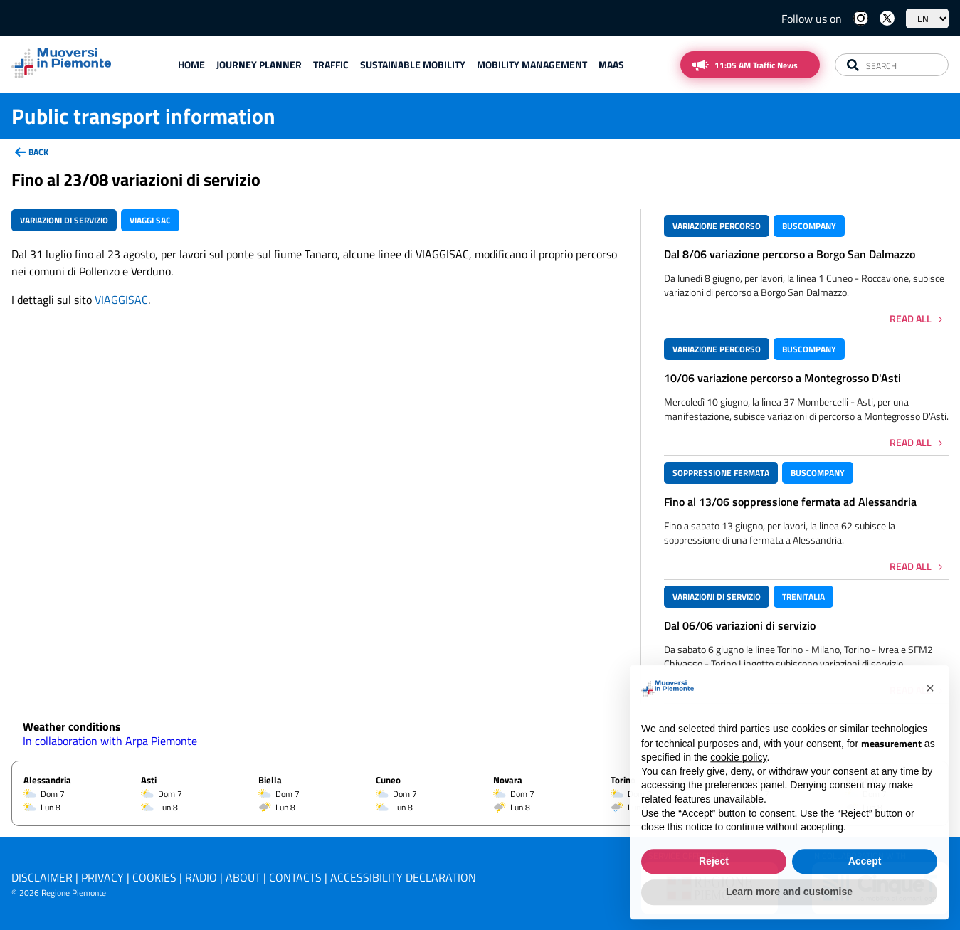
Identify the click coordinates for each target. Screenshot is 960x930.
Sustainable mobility (412, 64)
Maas (611, 64)
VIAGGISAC (121, 299)
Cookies (154, 877)
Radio (201, 877)
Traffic (331, 64)
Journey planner (259, 64)
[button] (930, 717)
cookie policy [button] (738, 786)
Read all (911, 318)
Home (191, 64)
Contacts (295, 877)
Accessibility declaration (403, 877)
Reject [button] (714, 889)
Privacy (102, 877)
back (38, 152)
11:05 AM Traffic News (756, 65)
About (243, 877)
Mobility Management (532, 64)
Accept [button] (865, 889)
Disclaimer (42, 877)
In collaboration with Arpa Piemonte (110, 740)
